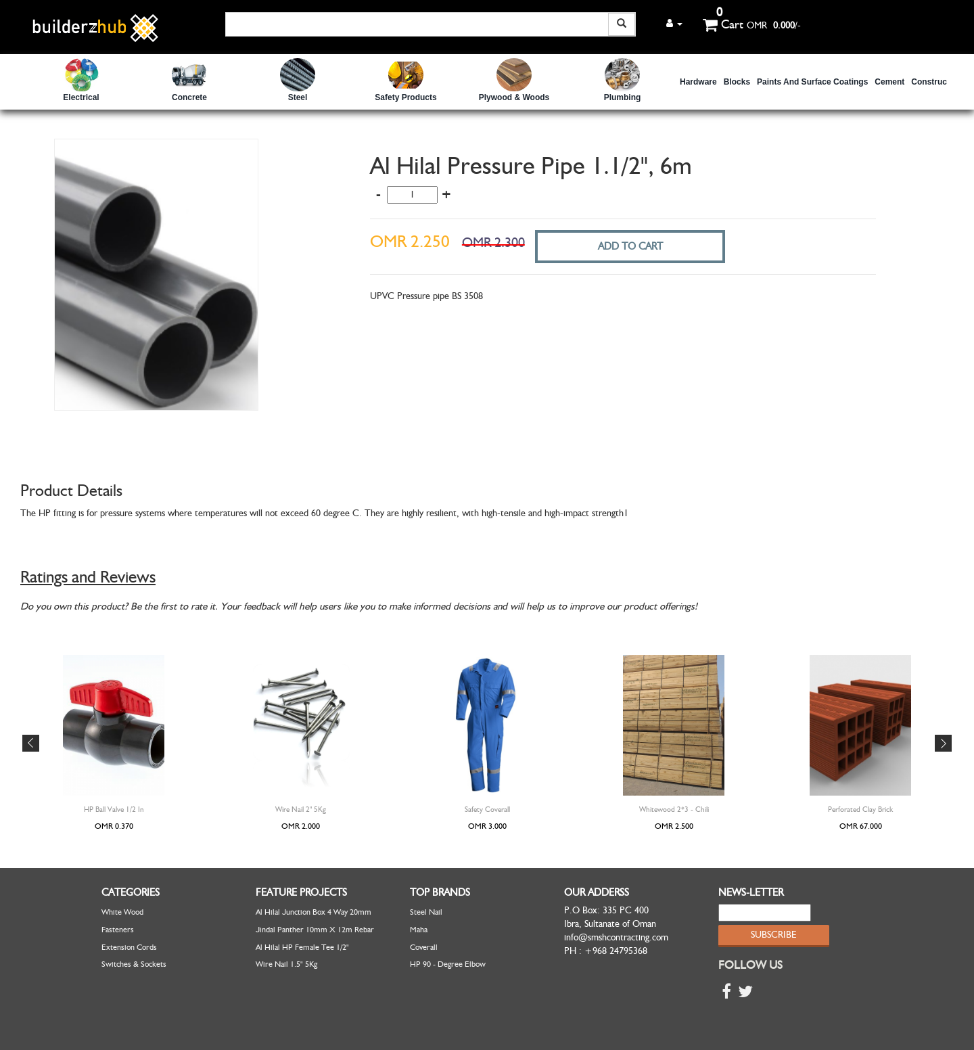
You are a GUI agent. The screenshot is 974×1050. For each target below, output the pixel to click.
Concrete (189, 97)
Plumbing (622, 97)
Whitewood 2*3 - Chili (674, 809)
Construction (936, 82)
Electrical (81, 97)
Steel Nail (426, 912)
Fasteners (117, 929)
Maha (418, 929)
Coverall (424, 947)
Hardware (698, 82)
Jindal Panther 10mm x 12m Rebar (315, 929)
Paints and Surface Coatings (812, 82)
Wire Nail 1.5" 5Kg (286, 964)
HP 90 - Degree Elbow (448, 964)
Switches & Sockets (133, 964)
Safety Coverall (487, 809)
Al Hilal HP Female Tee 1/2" (302, 947)
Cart (723, 24)
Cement (889, 82)
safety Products (405, 97)
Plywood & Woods (514, 97)
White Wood (122, 912)
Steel (298, 97)
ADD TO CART (630, 245)
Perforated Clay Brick (860, 809)
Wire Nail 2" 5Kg (300, 809)
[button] (674, 23)
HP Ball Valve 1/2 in (113, 809)
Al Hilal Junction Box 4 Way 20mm (313, 912)
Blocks (737, 82)
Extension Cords (129, 947)
